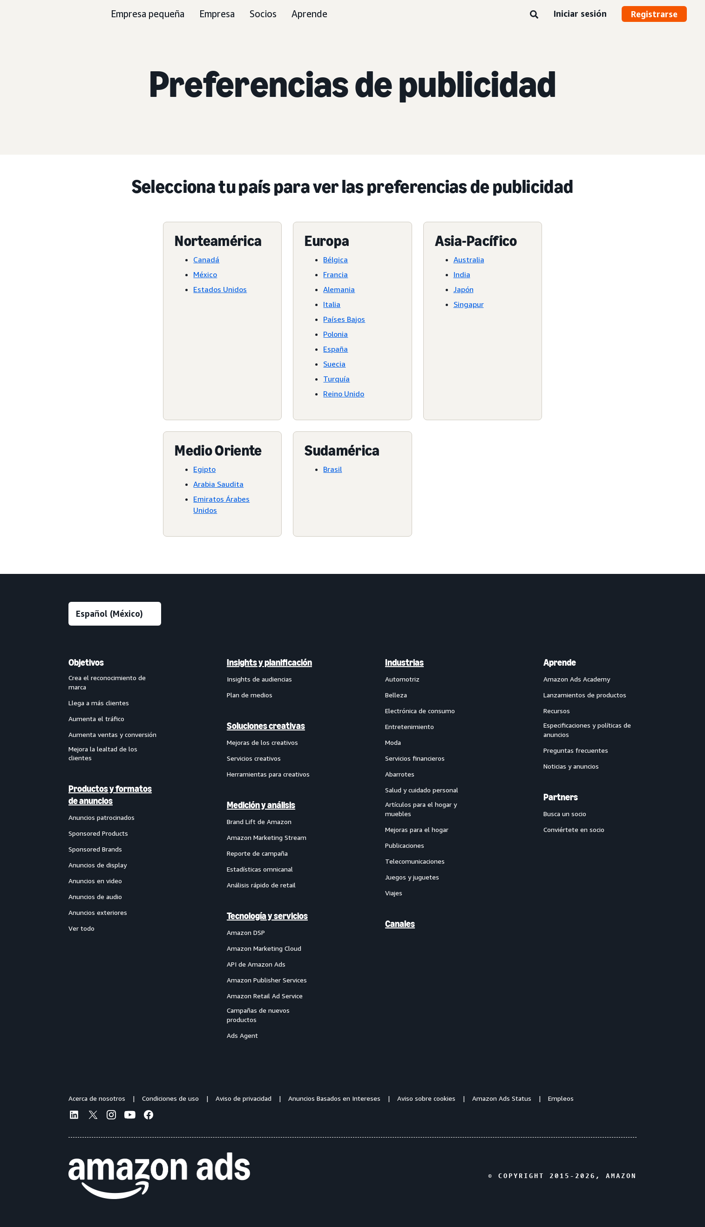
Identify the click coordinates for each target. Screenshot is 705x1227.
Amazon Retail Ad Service (265, 996)
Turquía (336, 378)
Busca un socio (564, 814)
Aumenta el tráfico (96, 719)
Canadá (206, 259)
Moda (393, 742)
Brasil (332, 469)
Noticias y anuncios (571, 766)
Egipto (204, 469)
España (335, 349)
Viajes (393, 893)
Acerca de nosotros (96, 1098)
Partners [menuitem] (560, 797)
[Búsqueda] (534, 15)
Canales (400, 923)
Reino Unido (343, 393)
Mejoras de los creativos (262, 742)
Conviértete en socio (573, 829)
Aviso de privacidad (243, 1098)
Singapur (469, 304)
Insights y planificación (269, 662)
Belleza (396, 695)
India (462, 274)
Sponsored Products (98, 833)
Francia (335, 274)
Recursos (556, 711)
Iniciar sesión (580, 13)
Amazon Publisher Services (267, 980)
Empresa (217, 13)
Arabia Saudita (218, 484)
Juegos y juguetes (412, 877)
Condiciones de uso (170, 1098)
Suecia (334, 363)
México (205, 274)
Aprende (309, 13)
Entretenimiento (409, 726)
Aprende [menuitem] (559, 662)
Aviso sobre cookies (426, 1098)
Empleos (561, 1098)
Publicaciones (404, 845)
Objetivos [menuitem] (86, 662)
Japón (464, 289)
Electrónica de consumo (420, 711)
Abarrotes (399, 774)
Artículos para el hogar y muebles (421, 809)
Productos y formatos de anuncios (110, 794)
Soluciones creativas (266, 725)
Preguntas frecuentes (575, 750)
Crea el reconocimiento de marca (107, 682)
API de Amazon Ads (256, 964)
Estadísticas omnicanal (260, 869)
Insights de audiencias (259, 679)
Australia (469, 259)
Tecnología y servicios (267, 915)
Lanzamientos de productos (584, 695)
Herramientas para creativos (268, 774)
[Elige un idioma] (114, 614)
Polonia (335, 334)
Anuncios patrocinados (101, 817)
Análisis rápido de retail (261, 885)
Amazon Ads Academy (576, 679)
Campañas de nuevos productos (258, 1014)
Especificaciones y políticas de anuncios (587, 729)
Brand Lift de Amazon (259, 821)
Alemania (339, 289)
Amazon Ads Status (501, 1098)
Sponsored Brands (95, 849)
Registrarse (654, 14)
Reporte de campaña (257, 853)
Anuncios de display (97, 865)
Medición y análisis (261, 805)
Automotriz (402, 679)
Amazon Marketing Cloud (264, 948)
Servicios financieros (415, 758)
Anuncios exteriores (97, 912)
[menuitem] (115, 848)
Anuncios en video (95, 881)
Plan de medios (249, 695)
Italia (331, 304)
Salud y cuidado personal (421, 790)
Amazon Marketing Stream (266, 837)
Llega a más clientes (98, 703)
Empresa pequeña (147, 13)
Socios (263, 13)
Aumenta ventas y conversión (112, 734)
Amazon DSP (246, 932)
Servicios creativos (254, 758)
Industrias (404, 662)
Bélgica (335, 259)
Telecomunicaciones (415, 861)
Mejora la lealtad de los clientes (102, 753)
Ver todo (81, 928)
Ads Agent (242, 1035)
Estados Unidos (220, 289)
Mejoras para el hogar (416, 829)
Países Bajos (344, 319)
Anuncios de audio (95, 896)
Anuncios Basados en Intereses (334, 1098)
